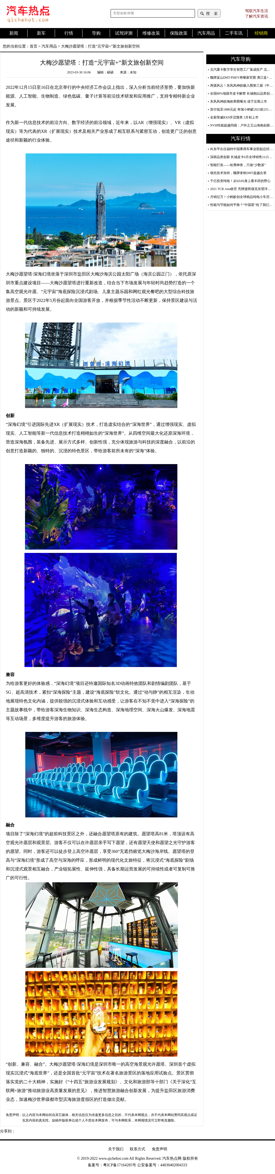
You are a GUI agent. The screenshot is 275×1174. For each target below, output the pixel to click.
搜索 (209, 13)
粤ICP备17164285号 (119, 1165)
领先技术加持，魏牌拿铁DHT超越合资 (238, 173)
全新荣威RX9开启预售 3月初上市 (234, 117)
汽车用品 (49, 46)
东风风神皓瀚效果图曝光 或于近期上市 (238, 101)
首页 (33, 46)
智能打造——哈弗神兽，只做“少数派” (238, 165)
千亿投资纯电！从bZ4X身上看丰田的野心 (240, 181)
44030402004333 (173, 1165)
